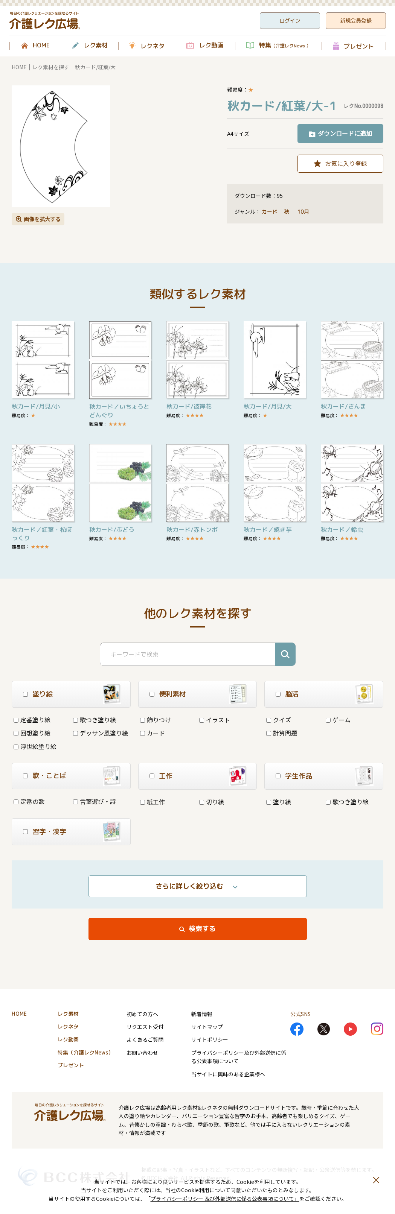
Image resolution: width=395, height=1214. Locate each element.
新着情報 (201, 1014)
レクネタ (152, 46)
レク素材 (96, 45)
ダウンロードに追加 (345, 133)
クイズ (278, 719)
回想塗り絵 (32, 732)
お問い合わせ (142, 1052)
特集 (285, 45)
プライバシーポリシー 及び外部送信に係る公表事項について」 (225, 1198)
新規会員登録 (356, 20)
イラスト (214, 719)
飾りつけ (155, 719)
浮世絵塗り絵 (35, 746)
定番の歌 (29, 801)
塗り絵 (278, 801)
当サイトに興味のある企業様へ (228, 1074)
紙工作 (152, 801)
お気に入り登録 (346, 163)
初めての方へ (142, 1014)
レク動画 (211, 45)
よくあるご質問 (145, 1039)
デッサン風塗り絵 (100, 732)
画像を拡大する (42, 219)
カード (270, 211)
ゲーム (338, 719)
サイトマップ (207, 1026)
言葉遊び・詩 (94, 801)
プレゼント (359, 46)
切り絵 (211, 801)
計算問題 (281, 732)
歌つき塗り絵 (94, 719)
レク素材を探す (50, 67)
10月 (304, 211)
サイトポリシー (209, 1039)
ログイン (289, 20)
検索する (202, 928)
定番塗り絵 (32, 719)
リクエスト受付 (145, 1026)
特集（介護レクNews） (85, 1052)
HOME (41, 45)
